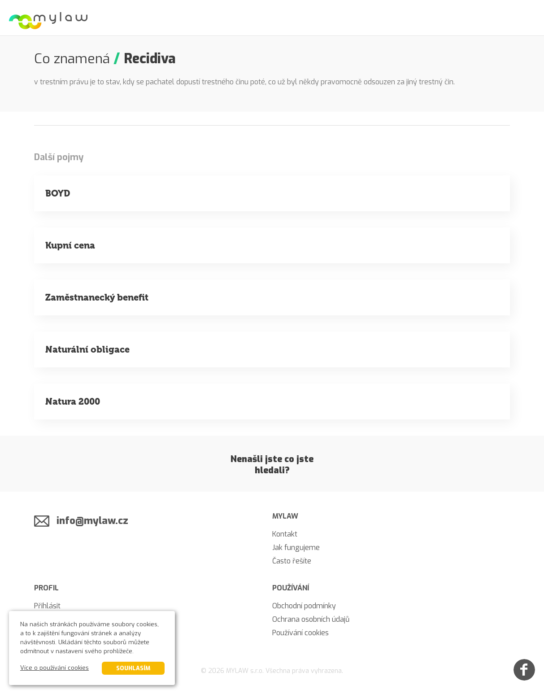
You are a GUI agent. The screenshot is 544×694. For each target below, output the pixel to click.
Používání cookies (300, 632)
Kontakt (284, 534)
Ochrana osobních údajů (310, 619)
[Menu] (526, 18)
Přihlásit (47, 606)
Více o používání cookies (54, 668)
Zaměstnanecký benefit (96, 297)
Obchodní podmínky (304, 606)
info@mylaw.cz (92, 520)
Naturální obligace (87, 349)
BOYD (57, 193)
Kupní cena (70, 245)
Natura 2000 (72, 401)
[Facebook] (524, 670)
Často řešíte (291, 561)
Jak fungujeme (296, 547)
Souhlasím (133, 668)
